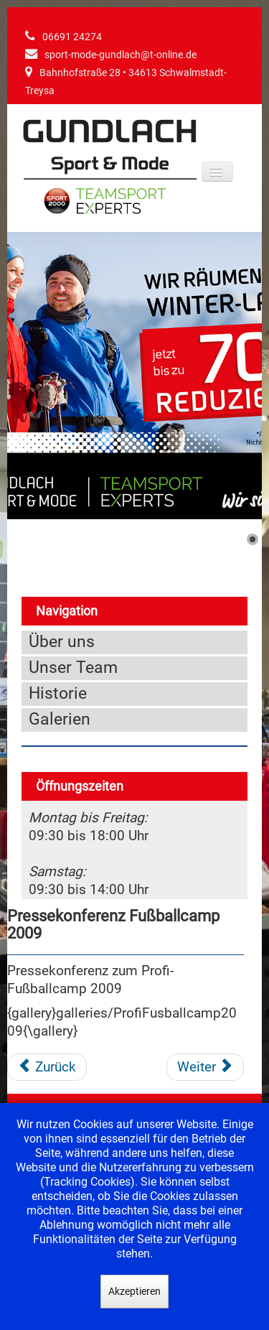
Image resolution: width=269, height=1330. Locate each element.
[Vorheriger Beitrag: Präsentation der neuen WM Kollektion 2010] (47, 1067)
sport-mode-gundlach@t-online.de (120, 55)
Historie (58, 693)
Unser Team (73, 667)
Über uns (62, 641)
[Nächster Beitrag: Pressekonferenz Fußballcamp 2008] (205, 1067)
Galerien (59, 719)
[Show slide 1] (252, 539)
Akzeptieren (134, 1291)
